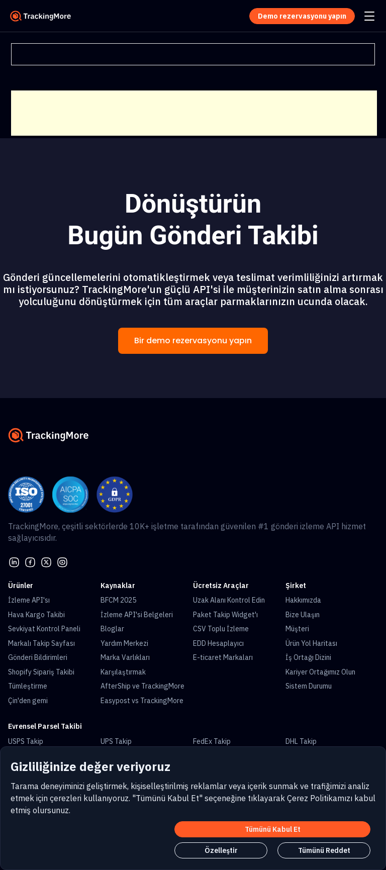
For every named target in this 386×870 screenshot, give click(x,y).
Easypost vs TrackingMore (142, 700)
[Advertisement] (194, 113)
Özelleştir (221, 850)
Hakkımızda (303, 600)
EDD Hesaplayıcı (218, 643)
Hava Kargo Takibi (36, 614)
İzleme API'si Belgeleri (137, 614)
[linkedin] (14, 561)
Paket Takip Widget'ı (225, 614)
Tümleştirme (27, 686)
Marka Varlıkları (125, 657)
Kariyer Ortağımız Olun (320, 671)
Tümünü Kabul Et (273, 829)
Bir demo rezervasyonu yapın (193, 340)
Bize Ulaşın (302, 614)
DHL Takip (301, 741)
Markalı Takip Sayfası (41, 643)
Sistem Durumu (308, 686)
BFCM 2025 (118, 600)
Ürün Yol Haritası (311, 643)
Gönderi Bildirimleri (37, 657)
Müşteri (297, 628)
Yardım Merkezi (124, 643)
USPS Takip (25, 741)
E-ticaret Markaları (223, 657)
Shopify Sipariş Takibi (41, 671)
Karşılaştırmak (123, 671)
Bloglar (112, 628)
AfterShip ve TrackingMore (142, 686)
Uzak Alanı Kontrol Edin (229, 600)
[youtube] (62, 561)
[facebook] (30, 561)
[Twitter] (46, 561)
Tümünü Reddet (324, 850)
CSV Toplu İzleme (221, 628)
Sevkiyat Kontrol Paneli (44, 628)
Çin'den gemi (28, 700)
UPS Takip (116, 741)
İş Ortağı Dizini (308, 657)
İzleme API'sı (29, 600)
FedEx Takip (212, 741)
